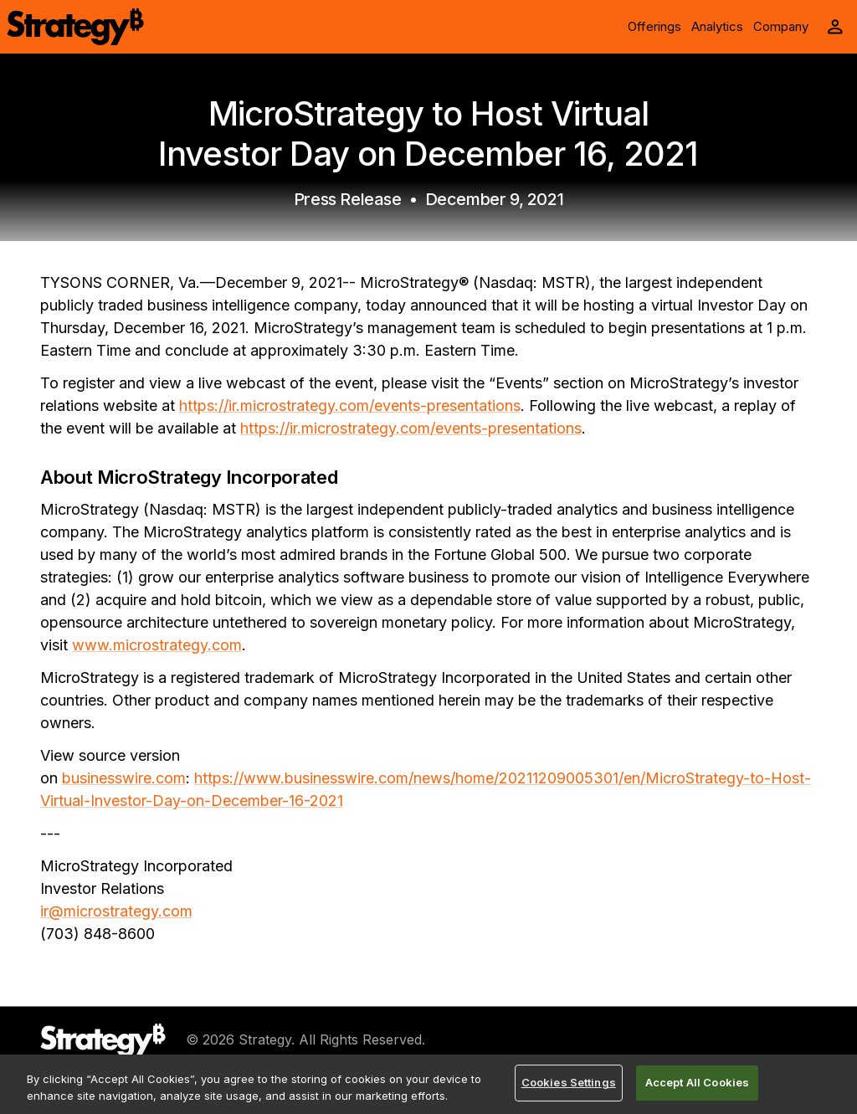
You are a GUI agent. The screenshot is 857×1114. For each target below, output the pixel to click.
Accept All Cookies (697, 1082)
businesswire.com (124, 778)
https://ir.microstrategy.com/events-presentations (350, 405)
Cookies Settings (568, 1082)
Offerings (654, 26)
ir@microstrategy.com (116, 911)
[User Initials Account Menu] (835, 27)
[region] (428, 1084)
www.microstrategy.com (157, 645)
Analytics (717, 26)
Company (780, 26)
